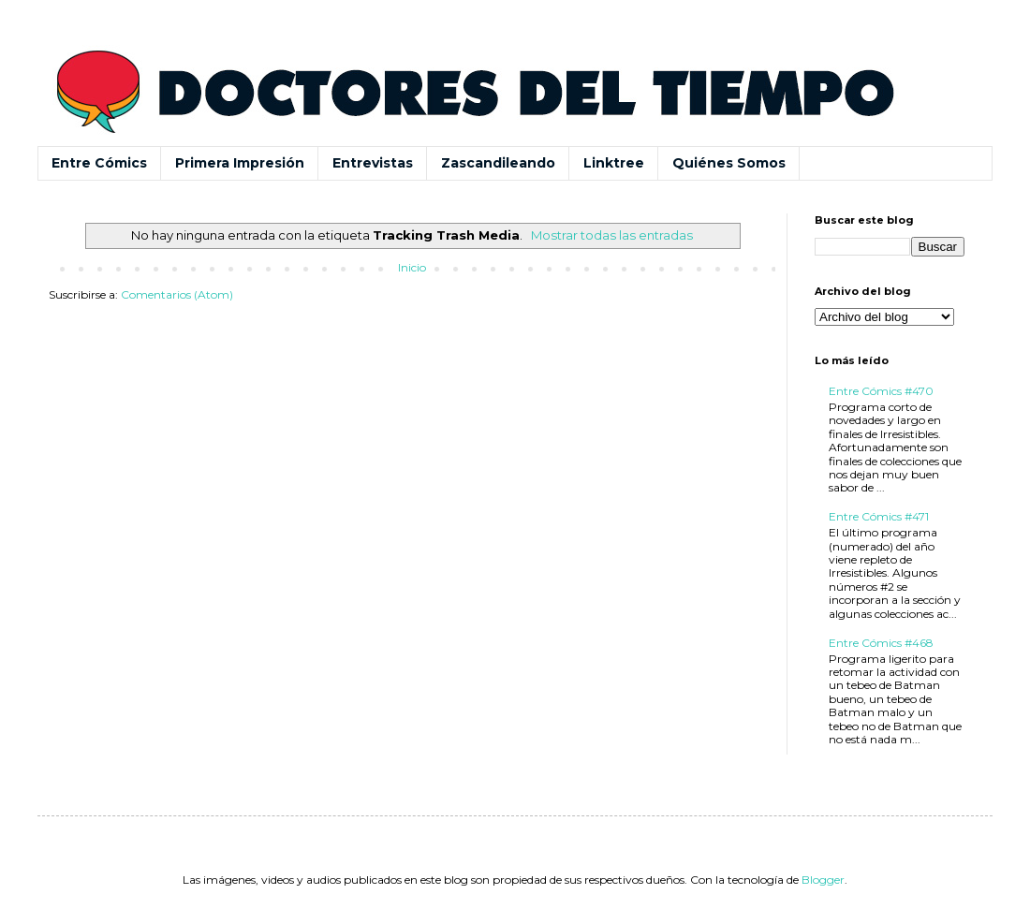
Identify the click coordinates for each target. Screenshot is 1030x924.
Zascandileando (498, 162)
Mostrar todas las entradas (612, 234)
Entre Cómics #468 (881, 643)
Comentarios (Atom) (177, 294)
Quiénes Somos (729, 162)
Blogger (823, 880)
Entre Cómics (99, 162)
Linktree (613, 162)
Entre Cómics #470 (881, 391)
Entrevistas (372, 162)
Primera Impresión (239, 162)
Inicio (412, 267)
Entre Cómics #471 (879, 516)
